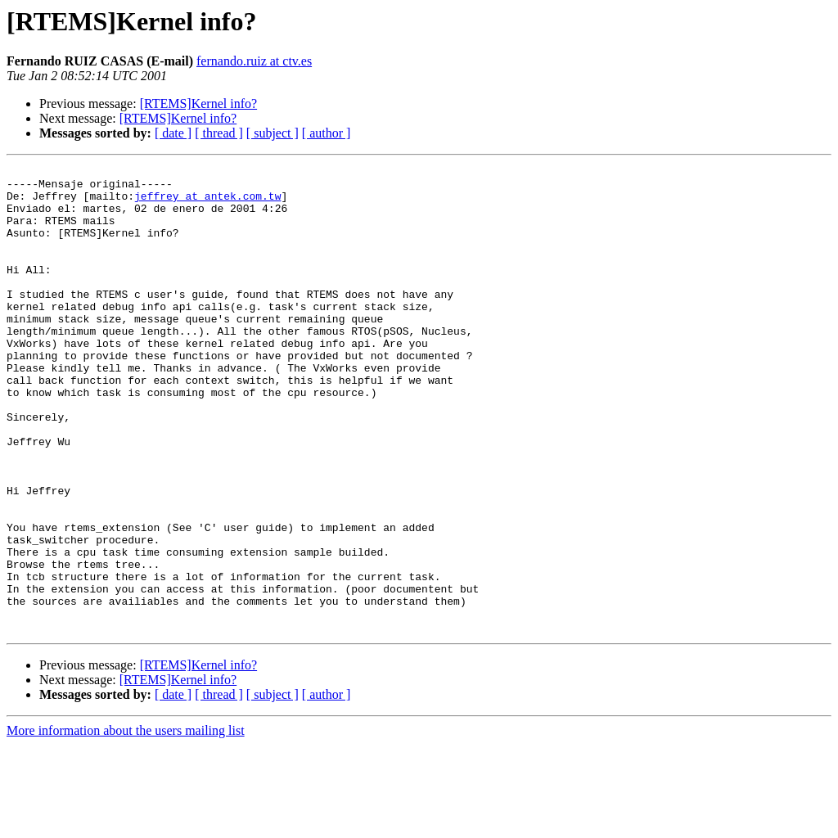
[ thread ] (219, 133)
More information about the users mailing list (126, 824)
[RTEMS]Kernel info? (198, 103)
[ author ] (326, 133)
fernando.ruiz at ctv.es (254, 61)
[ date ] (173, 133)
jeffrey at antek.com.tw (207, 203)
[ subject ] (272, 133)
